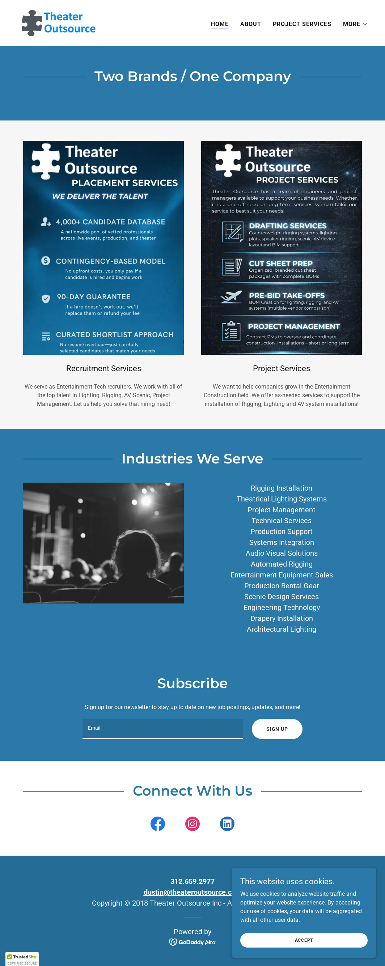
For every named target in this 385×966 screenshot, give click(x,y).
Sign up (277, 729)
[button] (355, 24)
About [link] (250, 24)
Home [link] (220, 24)
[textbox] (162, 729)
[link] (57, 22)
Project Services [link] (302, 24)
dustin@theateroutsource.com (193, 892)
